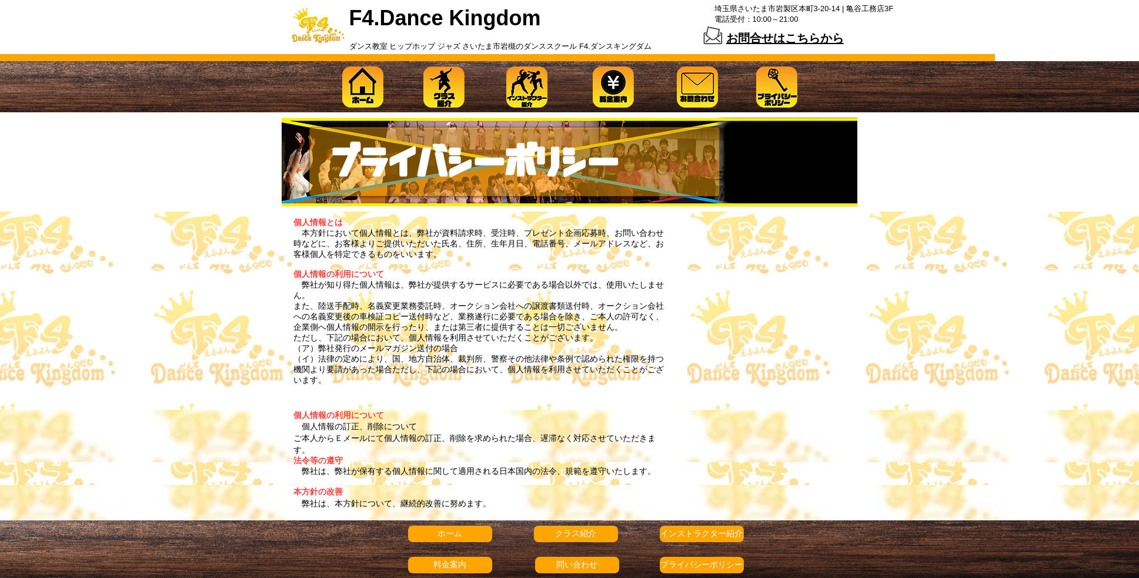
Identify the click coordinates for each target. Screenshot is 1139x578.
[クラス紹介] (576, 534)
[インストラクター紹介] (702, 534)
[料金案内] (450, 565)
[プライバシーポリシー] (702, 565)
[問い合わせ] (577, 565)
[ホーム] (450, 534)
